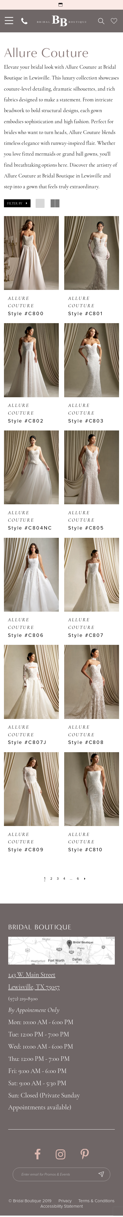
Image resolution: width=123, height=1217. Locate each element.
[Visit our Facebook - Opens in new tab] (37, 1154)
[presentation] (31, 253)
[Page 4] (64, 878)
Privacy (65, 1202)
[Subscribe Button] (106, 1175)
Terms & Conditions (96, 1202)
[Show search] (101, 21)
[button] (17, 203)
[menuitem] (8, 21)
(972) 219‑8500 (23, 999)
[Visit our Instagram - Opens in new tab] (61, 1154)
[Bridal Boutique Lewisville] (61, 20)
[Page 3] (57, 878)
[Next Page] (86, 878)
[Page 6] (79, 878)
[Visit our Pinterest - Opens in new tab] (85, 1154)
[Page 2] (50, 878)
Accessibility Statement (61, 1207)
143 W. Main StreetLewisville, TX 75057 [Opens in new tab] (34, 981)
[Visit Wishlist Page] (114, 21)
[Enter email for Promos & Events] (62, 1175)
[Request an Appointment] (61, 5)
